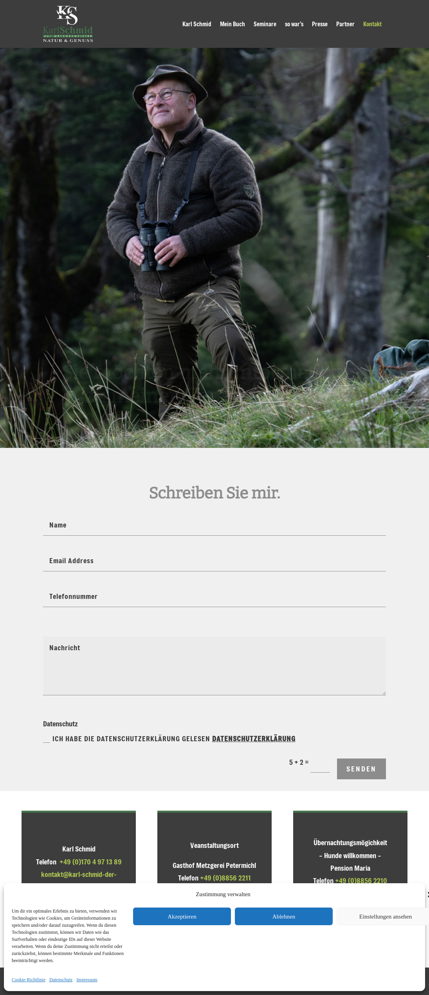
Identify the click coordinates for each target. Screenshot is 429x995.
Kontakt (372, 24)
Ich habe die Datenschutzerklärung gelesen (169, 738)
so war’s (294, 24)
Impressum (86, 979)
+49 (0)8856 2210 (361, 880)
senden (361, 768)
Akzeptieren (182, 916)
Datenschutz (60, 979)
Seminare (265, 24)
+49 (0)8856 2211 (225, 877)
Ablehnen (283, 916)
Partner (345, 24)
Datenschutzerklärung (254, 738)
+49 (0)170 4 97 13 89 (90, 861)
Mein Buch (232, 24)
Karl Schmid (196, 24)
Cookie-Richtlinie (28, 979)
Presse (320, 24)
